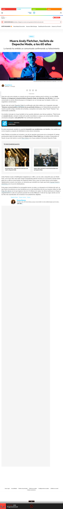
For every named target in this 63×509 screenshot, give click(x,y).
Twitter (30, 90)
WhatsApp (33, 90)
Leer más (19, 203)
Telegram (36, 90)
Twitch (37, 471)
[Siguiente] (61, 26)
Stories (40, 471)
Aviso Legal (7, 488)
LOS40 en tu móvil (54, 488)
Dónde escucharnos (31, 490)
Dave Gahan (25, 138)
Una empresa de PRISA (31, 495)
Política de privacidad (22, 488)
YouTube (28, 471)
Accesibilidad (14, 488)
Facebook (27, 90)
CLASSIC (19, 9)
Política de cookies (33, 488)
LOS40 (3, 9)
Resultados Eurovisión (19, 26)
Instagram (22, 471)
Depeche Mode (19, 105)
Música (32, 36)
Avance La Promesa (57, 26)
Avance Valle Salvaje (31, 26)
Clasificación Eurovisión (44, 26)
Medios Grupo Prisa (31, 498)
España (3, 18)
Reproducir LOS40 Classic (59, 123)
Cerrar (60, 22)
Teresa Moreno (8, 85)
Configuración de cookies (44, 488)
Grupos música (22, 197)
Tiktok (25, 471)
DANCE (34, 9)
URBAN (49, 9)
